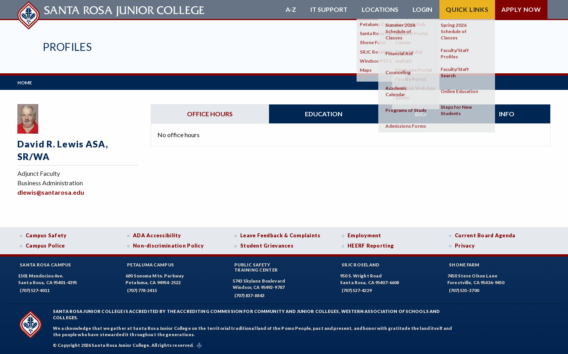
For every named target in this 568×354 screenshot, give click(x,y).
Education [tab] (323, 113)
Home (24, 83)
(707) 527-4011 (35, 290)
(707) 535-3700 (464, 290)
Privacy (465, 245)
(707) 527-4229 (357, 290)
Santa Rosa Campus (45, 264)
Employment (364, 235)
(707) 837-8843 (249, 295)
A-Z (291, 9)
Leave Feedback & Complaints (280, 235)
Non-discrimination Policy (168, 245)
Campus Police (45, 245)
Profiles (67, 46)
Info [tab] (506, 113)
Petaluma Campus (150, 264)
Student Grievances (266, 245)
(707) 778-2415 (142, 290)
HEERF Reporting (371, 245)
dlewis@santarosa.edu (50, 192)
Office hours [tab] (210, 113)
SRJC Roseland (361, 264)
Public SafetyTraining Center (256, 267)
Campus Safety (46, 235)
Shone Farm (464, 264)
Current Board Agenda (485, 235)
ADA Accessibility (157, 235)
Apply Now (521, 9)
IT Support (329, 9)
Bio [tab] (420, 113)
